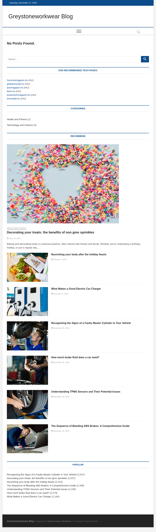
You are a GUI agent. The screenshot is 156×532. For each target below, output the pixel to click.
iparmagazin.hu (15, 87)
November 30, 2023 (60, 328)
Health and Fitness (17, 119)
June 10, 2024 (14, 238)
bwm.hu (11, 91)
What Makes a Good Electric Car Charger (76, 288)
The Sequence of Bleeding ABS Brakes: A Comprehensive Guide (90, 426)
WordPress (66, 521)
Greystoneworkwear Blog (40, 16)
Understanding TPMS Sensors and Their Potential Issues (85, 391)
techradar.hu (13, 98)
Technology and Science (20, 125)
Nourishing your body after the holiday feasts (78, 254)
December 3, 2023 (59, 294)
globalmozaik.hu (15, 83)
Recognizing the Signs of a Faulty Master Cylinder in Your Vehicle (91, 323)
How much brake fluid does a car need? (75, 357)
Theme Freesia (53, 521)
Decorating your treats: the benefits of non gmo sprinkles (50, 232)
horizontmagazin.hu (17, 80)
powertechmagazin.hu (18, 95)
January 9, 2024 (58, 259)
